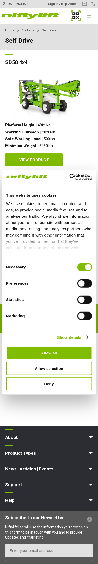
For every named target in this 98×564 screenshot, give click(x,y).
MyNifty (76, 15)
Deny (49, 384)
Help (10, 500)
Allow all (49, 353)
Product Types (20, 453)
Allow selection (49, 368)
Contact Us (84, 4)
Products (27, 30)
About (11, 437)
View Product (34, 160)
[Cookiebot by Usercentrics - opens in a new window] (70, 176)
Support (13, 484)
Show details (69, 337)
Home (9, 30)
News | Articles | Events (29, 468)
